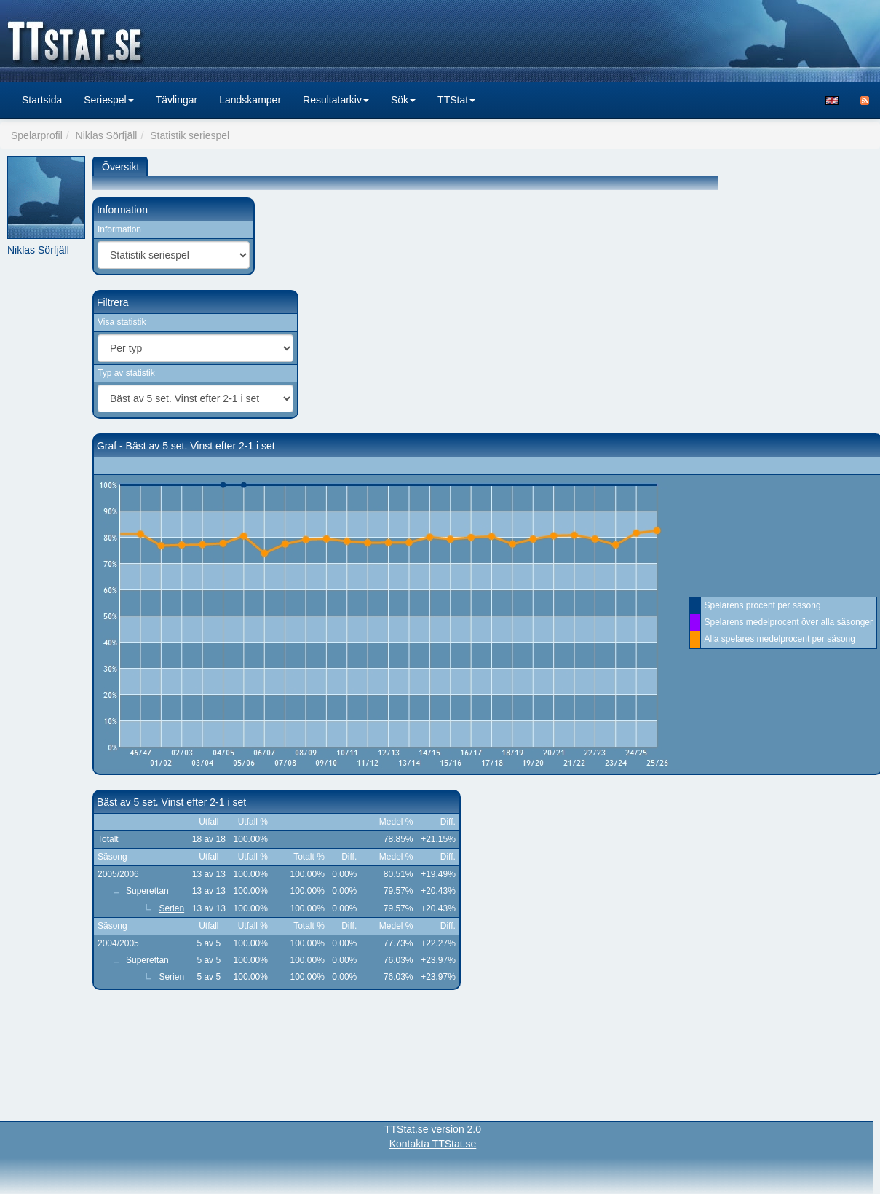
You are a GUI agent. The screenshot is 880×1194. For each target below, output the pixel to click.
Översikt (120, 167)
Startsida (42, 100)
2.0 (474, 1129)
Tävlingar (177, 100)
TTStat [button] (456, 100)
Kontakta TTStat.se (433, 1144)
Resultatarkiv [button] (336, 100)
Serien (171, 908)
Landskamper (250, 100)
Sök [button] (403, 100)
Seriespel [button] (108, 100)
